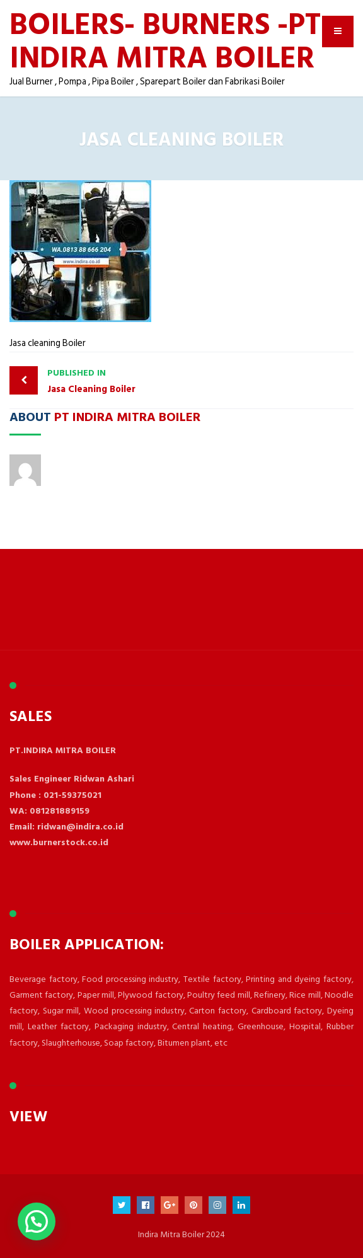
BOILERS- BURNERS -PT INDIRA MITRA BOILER (165, 39)
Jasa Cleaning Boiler (111, 381)
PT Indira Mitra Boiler (127, 416)
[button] (36, 1221)
